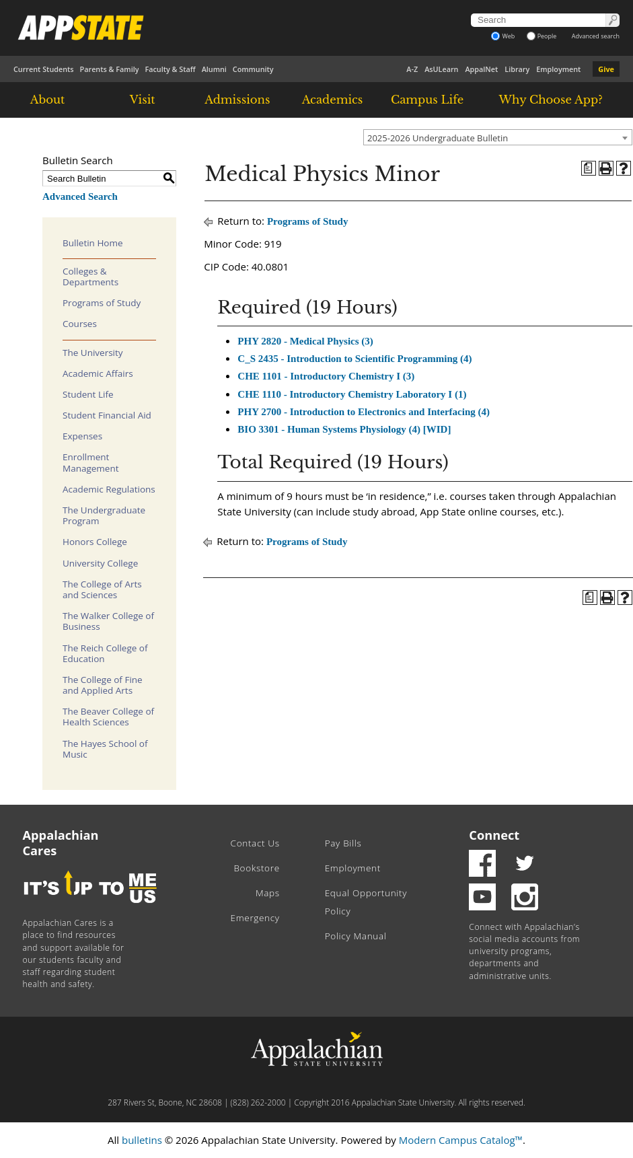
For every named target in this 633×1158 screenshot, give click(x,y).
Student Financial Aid (107, 415)
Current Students (43, 69)
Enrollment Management (91, 462)
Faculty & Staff (170, 69)
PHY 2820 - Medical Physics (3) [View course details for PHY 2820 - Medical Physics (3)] (305, 341)
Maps (268, 893)
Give (606, 69)
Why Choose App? (550, 99)
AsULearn (441, 69)
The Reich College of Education (105, 653)
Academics (332, 99)
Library (517, 69)
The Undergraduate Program (104, 515)
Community (253, 69)
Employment (558, 69)
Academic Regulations (109, 489)
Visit (142, 99)
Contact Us (255, 843)
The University (93, 353)
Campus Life (427, 99)
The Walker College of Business (108, 621)
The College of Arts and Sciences (102, 589)
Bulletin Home (93, 243)
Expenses (82, 436)
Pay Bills (343, 843)
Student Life (88, 394)
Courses (80, 324)
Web (503, 36)
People (542, 36)
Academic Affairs (98, 373)
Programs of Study (102, 303)
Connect (494, 835)
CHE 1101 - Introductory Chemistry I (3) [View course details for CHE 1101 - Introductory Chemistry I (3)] (325, 376)
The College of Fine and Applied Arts (103, 685)
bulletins (142, 1140)
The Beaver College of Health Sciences (108, 716)
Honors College (95, 542)
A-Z (412, 69)
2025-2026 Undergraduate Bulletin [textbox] (437, 138)
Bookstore (256, 868)
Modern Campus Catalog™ (461, 1140)
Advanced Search (80, 196)
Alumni (214, 69)
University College (100, 563)
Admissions (237, 99)
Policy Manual (356, 936)
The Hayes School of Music (105, 748)
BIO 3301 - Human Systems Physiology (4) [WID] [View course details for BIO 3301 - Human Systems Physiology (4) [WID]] (344, 429)
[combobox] (497, 137)
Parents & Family (109, 69)
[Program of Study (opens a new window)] (588, 168)
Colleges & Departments (90, 276)
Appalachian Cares (61, 843)
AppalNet (481, 69)
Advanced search (596, 36)
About (47, 99)
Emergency (255, 918)
